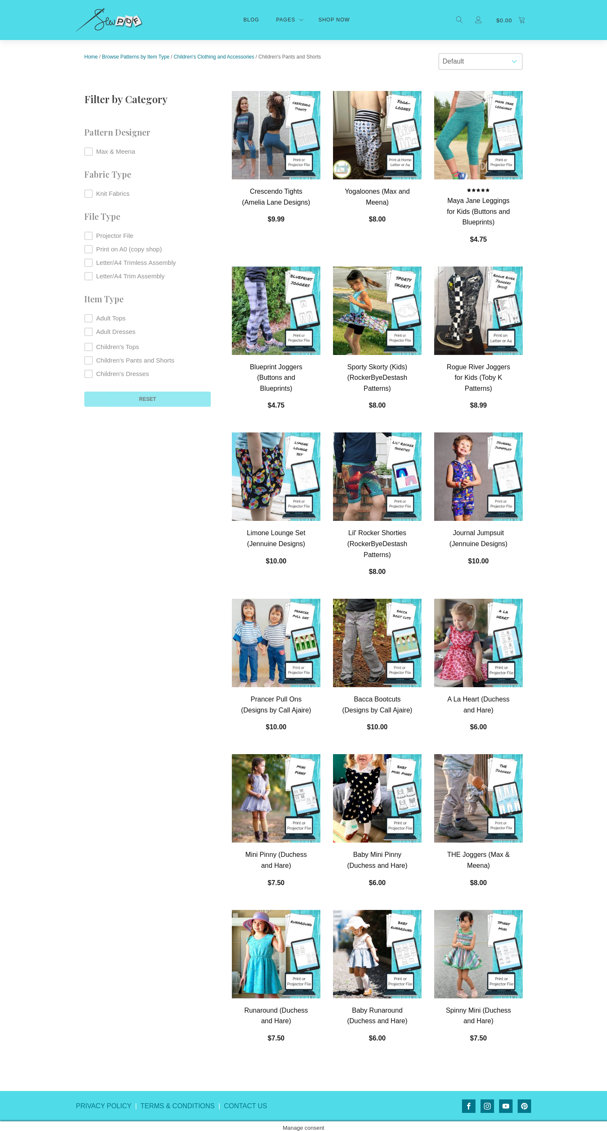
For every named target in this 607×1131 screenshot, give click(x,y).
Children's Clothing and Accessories (214, 57)
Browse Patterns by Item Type (135, 57)
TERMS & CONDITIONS (177, 1106)
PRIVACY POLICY (104, 1106)
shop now (333, 20)
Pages (285, 20)
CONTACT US (245, 1106)
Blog (251, 20)
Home (91, 57)
